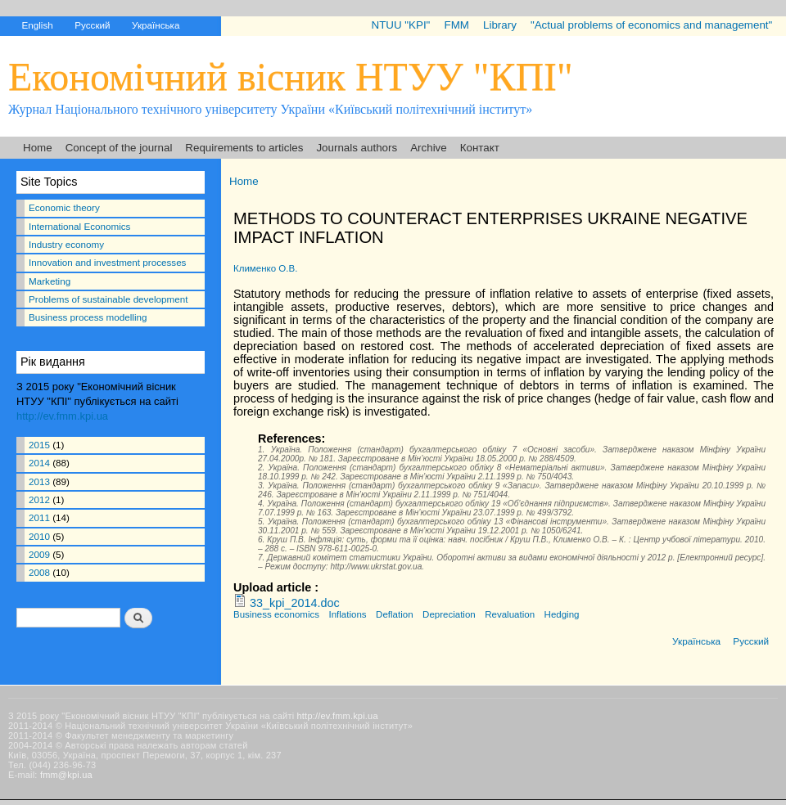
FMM (456, 25)
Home (37, 148)
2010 (39, 536)
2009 (39, 554)
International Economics (79, 226)
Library (500, 25)
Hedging (562, 614)
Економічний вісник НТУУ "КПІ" (290, 76)
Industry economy (66, 244)
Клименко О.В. (265, 268)
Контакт (479, 148)
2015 (39, 444)
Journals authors (356, 148)
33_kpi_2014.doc (295, 602)
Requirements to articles (244, 148)
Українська (155, 25)
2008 (39, 572)
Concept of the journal (119, 148)
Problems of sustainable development (108, 299)
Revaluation (510, 614)
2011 (39, 517)
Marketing (49, 281)
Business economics (276, 614)
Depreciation (449, 614)
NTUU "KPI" (401, 25)
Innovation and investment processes (107, 262)
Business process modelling (88, 317)
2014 (39, 462)
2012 (39, 499)
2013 (39, 481)
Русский (92, 25)
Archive (428, 148)
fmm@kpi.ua (66, 775)
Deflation (394, 614)
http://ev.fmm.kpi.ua (62, 416)
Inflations (347, 614)
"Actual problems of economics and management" (651, 25)
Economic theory (64, 207)
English (36, 25)
